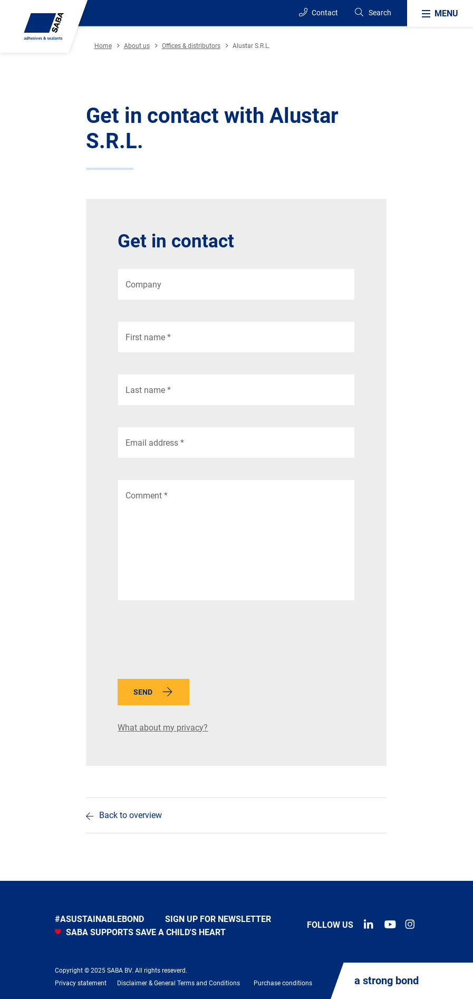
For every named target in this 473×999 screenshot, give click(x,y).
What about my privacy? (163, 728)
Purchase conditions (283, 983)
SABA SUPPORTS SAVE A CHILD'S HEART (140, 932)
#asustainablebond (99, 919)
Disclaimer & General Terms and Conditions (178, 983)
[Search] (373, 13)
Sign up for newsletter (218, 919)
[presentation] (198, 642)
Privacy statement (81, 983)
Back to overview (130, 815)
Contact (318, 12)
